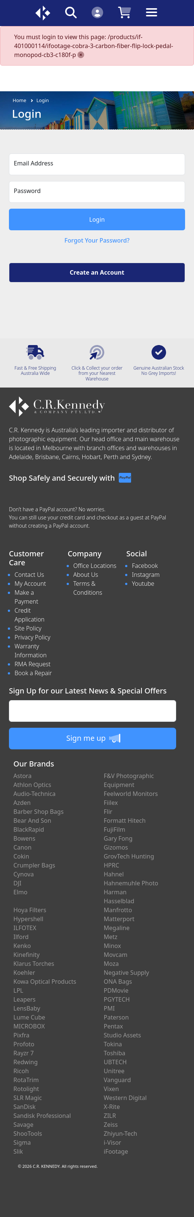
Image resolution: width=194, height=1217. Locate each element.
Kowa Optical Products (44, 981)
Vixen (111, 1089)
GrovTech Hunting (129, 856)
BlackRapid (28, 829)
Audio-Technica (34, 794)
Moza (111, 964)
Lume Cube (29, 1017)
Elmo (20, 892)
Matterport (119, 919)
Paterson (116, 1017)
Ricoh (21, 1071)
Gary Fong (118, 838)
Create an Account (97, 272)
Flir (108, 811)
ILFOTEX (24, 928)
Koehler (24, 972)
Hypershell (28, 919)
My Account (30, 583)
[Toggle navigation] (152, 18)
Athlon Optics (32, 785)
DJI (17, 883)
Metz (111, 937)
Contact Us (29, 574)
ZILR (110, 1116)
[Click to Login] (97, 12)
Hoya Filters (29, 910)
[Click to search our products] (71, 12)
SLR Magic (27, 1098)
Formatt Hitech (125, 820)
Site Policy (28, 628)
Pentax (113, 1026)
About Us (85, 574)
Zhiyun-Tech (120, 1133)
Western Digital (125, 1098)
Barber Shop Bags (38, 811)
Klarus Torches (33, 964)
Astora (22, 776)
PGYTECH (117, 999)
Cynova (23, 874)
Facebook (145, 566)
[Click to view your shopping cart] (125, 12)
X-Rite (112, 1107)
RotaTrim (26, 1080)
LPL (18, 990)
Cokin (21, 856)
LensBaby (26, 1008)
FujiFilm (114, 829)
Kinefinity (26, 955)
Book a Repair (33, 673)
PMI (109, 1008)
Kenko (22, 946)
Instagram (145, 574)
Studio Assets (122, 1035)
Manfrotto (118, 910)
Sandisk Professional (42, 1116)
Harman (115, 892)
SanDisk (24, 1107)
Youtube (143, 583)
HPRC (112, 865)
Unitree (114, 1071)
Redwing (25, 1062)
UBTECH (115, 1062)
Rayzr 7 (23, 1053)
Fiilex (111, 803)
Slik (18, 1151)
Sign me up (93, 738)
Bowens (24, 838)
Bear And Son (32, 820)
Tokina (113, 1044)
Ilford (21, 937)
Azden (22, 803)
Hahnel (114, 874)
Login (42, 100)
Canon (22, 847)
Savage (23, 1124)
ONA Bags (118, 981)
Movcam (116, 955)
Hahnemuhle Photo (131, 883)
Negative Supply (126, 972)
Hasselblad (119, 901)
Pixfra (21, 1035)
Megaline (117, 928)
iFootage (116, 1151)
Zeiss (111, 1124)
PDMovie (116, 990)
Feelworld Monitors (131, 794)
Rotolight (26, 1089)
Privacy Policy (32, 637)
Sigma (22, 1142)
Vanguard (117, 1080)
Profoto (23, 1044)
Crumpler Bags (34, 865)
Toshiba (114, 1053)
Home (19, 100)
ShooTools (27, 1133)
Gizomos (116, 847)
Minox (112, 946)
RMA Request (33, 664)
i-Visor (112, 1142)
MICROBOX (29, 1026)
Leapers (24, 999)
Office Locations (95, 566)
